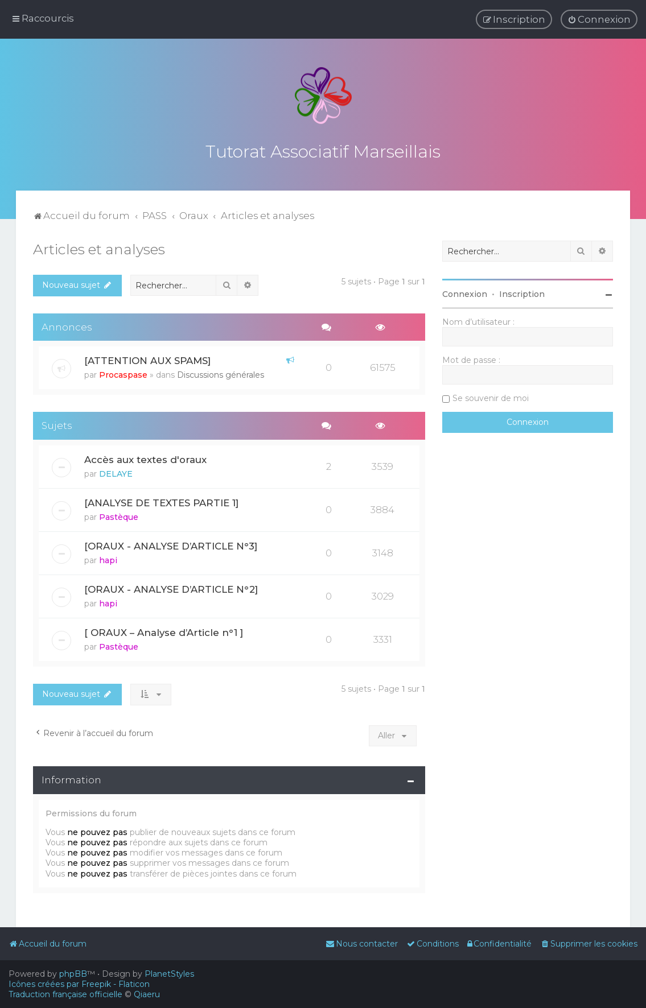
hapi (108, 558)
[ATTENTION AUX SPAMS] (147, 359)
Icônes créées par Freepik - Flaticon (79, 984)
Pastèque (118, 515)
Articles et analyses (99, 247)
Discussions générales (220, 373)
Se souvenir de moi (490, 396)
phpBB (73, 974)
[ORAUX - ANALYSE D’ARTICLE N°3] (170, 544)
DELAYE (116, 472)
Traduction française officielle (65, 994)
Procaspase (123, 373)
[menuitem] (599, 19)
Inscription (522, 292)
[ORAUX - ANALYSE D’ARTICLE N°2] (171, 587)
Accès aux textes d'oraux (145, 458)
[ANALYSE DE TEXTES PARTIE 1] (161, 501)
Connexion (464, 292)
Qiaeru (147, 994)
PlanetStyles (169, 974)
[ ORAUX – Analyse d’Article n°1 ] (163, 630)
